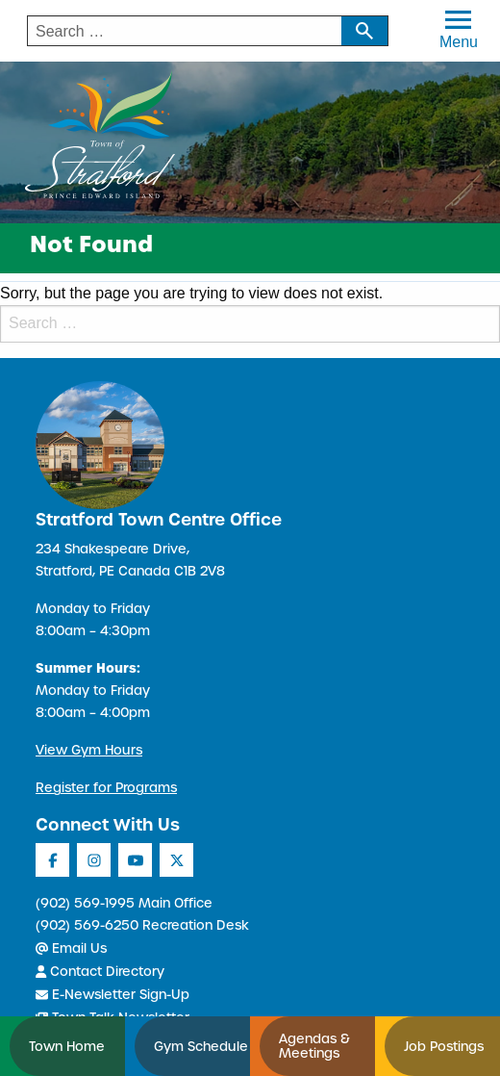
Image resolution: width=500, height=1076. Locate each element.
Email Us (71, 948)
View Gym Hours (89, 750)
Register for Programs (106, 788)
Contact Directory (100, 971)
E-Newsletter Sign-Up (112, 994)
